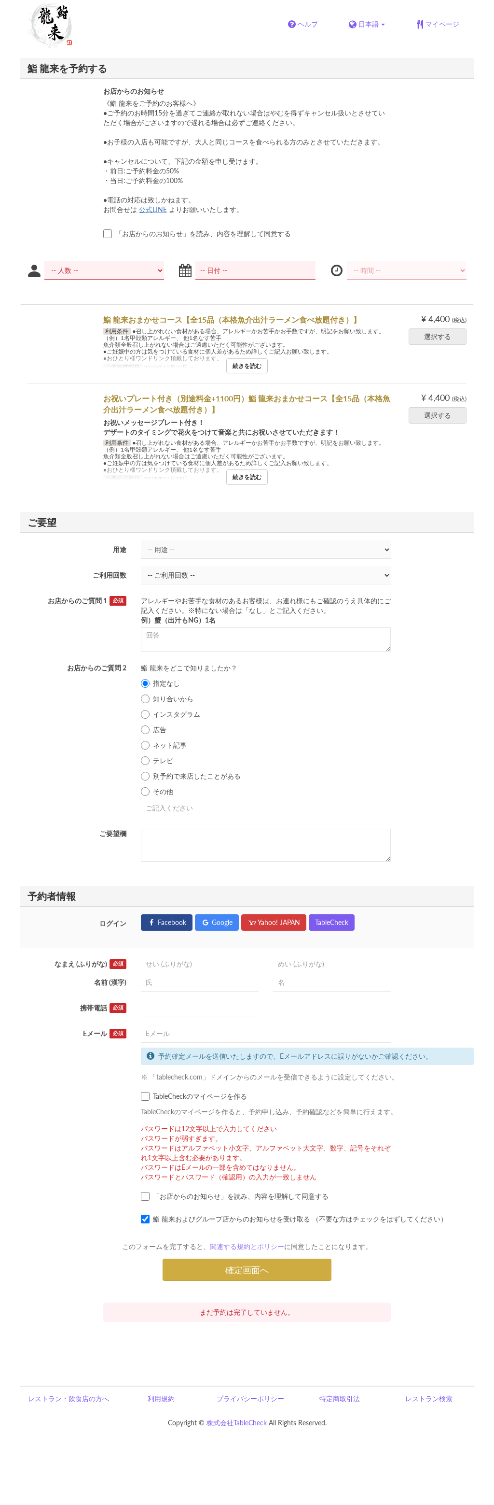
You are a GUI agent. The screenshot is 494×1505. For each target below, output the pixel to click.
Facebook (166, 922)
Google (217, 922)
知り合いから (167, 699)
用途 (119, 549)
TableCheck (331, 922)
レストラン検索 (429, 1398)
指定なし (160, 683)
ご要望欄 (112, 833)
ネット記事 (164, 745)
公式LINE (153, 209)
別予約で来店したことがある (191, 776)
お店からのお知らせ (133, 91)
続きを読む (247, 365)
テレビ (157, 760)
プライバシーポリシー (250, 1398)
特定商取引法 (339, 1398)
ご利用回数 (109, 575)
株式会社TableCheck (236, 1423)
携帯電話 (103, 1008)
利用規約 (161, 1398)
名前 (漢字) (110, 982)
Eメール (104, 1033)
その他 (157, 791)
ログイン (112, 923)
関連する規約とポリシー (247, 1246)
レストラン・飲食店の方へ (68, 1398)
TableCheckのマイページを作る (194, 1096)
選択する (440, 336)
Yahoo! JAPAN (273, 922)
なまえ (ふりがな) (90, 964)
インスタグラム (170, 714)
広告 (153, 729)
